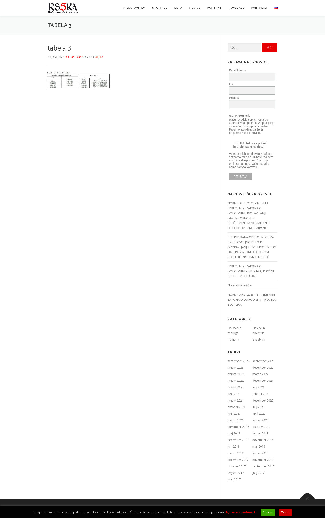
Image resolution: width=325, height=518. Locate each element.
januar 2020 (260, 420)
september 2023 (263, 361)
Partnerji (259, 7)
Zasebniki (258, 339)
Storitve (159, 7)
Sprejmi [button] (268, 512)
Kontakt (214, 7)
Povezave (236, 7)
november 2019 (238, 427)
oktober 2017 (237, 466)
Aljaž (99, 57)
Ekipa (178, 7)
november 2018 (263, 440)
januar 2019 (260, 433)
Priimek (234, 97)
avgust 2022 (236, 374)
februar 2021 (261, 394)
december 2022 (262, 367)
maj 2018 (258, 446)
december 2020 (262, 400)
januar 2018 (260, 453)
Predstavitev (134, 7)
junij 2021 (234, 394)
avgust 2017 (236, 473)
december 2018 (238, 440)
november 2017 (263, 460)
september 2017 (263, 466)
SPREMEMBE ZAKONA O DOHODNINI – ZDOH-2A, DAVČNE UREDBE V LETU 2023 (251, 271)
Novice (194, 7)
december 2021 (262, 380)
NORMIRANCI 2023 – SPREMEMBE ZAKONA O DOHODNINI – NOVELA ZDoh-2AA (252, 299)
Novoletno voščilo (240, 285)
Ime (231, 84)
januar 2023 (236, 367)
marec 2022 (260, 374)
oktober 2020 (237, 407)
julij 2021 (258, 387)
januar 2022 (236, 380)
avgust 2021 (236, 387)
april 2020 (259, 413)
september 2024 (239, 361)
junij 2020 (234, 413)
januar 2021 (236, 400)
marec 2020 (236, 420)
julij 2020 (258, 407)
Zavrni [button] (285, 512)
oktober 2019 (261, 427)
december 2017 (238, 460)
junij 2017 (234, 479)
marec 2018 (236, 453)
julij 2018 (234, 446)
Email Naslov (237, 70)
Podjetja (233, 339)
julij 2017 (258, 473)
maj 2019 (234, 433)
